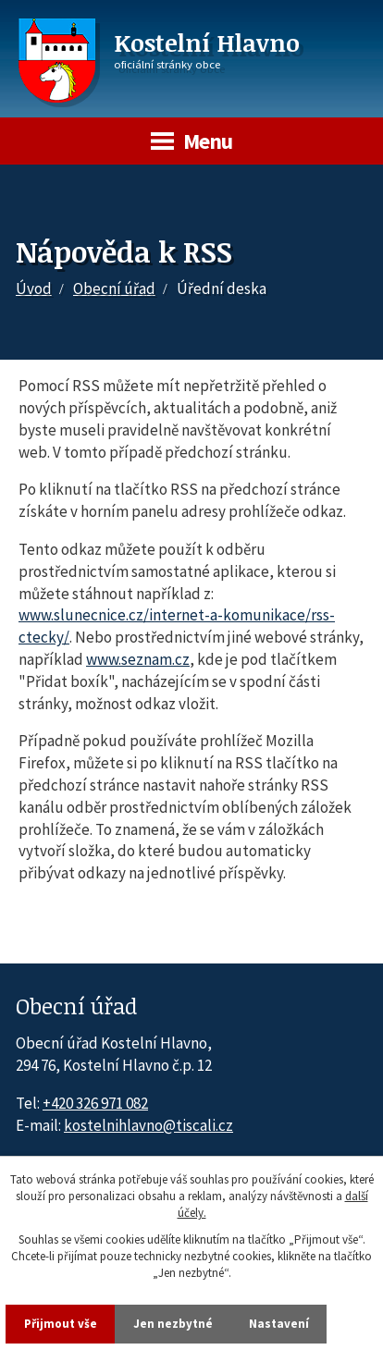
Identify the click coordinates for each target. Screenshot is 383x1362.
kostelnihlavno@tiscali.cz (148, 1125)
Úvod (34, 288)
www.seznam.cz (138, 659)
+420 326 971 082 (95, 1103)
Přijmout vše (60, 1323)
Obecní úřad (114, 288)
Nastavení (279, 1323)
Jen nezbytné (173, 1323)
